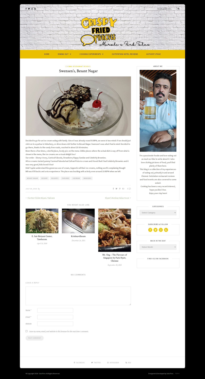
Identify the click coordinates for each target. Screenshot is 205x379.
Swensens (87, 178)
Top (177, 373)
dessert (44, 178)
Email (28, 317)
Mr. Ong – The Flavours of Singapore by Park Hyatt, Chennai (114, 257)
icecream (76, 178)
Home (47, 54)
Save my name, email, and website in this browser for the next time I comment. (58, 331)
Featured (65, 178)
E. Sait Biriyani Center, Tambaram (42, 238)
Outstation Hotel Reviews (125, 54)
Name (28, 310)
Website (28, 324)
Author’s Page (153, 54)
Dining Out (63, 54)
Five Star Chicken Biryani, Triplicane (40, 198)
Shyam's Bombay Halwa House (118, 198)
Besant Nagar (32, 178)
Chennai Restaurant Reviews (77, 66)
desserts (54, 178)
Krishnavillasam (78, 236)
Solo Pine (42, 373)
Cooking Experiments (90, 54)
